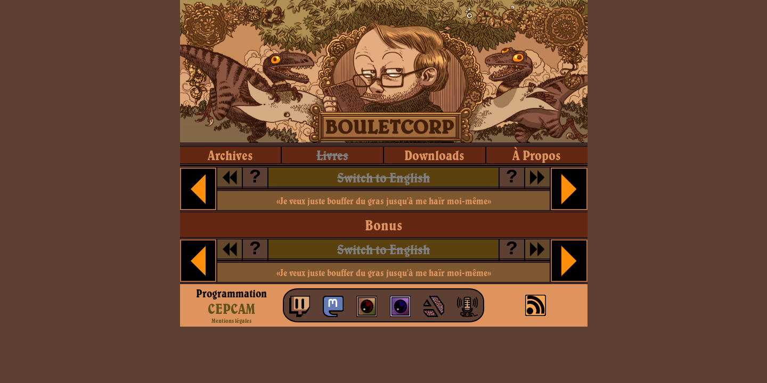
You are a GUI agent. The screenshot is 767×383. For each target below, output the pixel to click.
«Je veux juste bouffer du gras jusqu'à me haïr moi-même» (383, 200)
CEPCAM (231, 308)
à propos (536, 155)
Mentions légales (231, 320)
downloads (434, 155)
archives (230, 155)
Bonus (383, 225)
